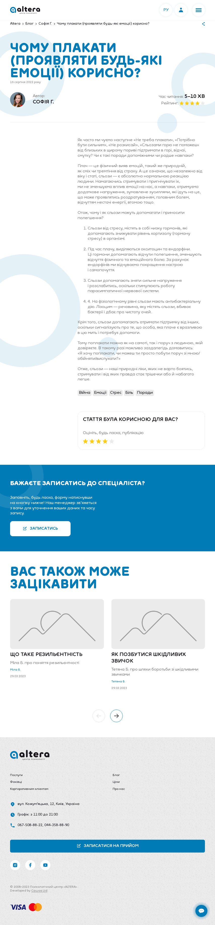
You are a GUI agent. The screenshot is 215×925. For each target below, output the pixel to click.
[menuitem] (56, 775)
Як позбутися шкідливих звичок (148, 658)
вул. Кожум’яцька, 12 (36, 804)
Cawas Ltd (39, 890)
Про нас (119, 789)
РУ (166, 10)
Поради (145, 393)
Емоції (100, 393)
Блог (116, 775)
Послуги (16, 775)
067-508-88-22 (30, 825)
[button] (198, 10)
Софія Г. (43, 102)
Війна (84, 393)
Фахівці (16, 782)
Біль (129, 393)
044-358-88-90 (56, 825)
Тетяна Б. (118, 681)
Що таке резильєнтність (46, 654)
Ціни (116, 782)
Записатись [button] (40, 528)
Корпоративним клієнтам (29, 789)
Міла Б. (15, 669)
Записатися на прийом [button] (108, 845)
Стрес (115, 393)
